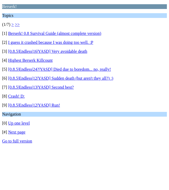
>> (17, 24)
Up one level (19, 123)
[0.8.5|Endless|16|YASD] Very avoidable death (47, 51)
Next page (16, 132)
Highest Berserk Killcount (30, 60)
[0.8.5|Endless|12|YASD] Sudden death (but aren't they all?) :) (60, 78)
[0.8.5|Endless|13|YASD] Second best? (41, 87)
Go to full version (17, 141)
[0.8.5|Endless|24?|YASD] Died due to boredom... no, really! (59, 69)
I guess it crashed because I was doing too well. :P (50, 42)
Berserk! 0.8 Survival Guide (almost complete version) (54, 33)
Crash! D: (16, 96)
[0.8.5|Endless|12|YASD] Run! (34, 105)
